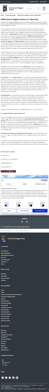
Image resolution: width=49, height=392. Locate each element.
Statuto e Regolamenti (5, 253)
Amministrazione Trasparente (7, 255)
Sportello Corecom (5, 350)
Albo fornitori (4, 330)
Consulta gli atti (4, 337)
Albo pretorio (3, 332)
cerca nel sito (29, 8)
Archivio (2, 290)
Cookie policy (8, 389)
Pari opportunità (4, 305)
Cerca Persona (5, 365)
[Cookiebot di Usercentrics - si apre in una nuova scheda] (42, 180)
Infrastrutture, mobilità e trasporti (8, 296)
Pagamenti (3, 345)
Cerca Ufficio (4, 364)
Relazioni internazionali (6, 314)
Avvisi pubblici (4, 276)
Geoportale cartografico (6, 339)
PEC (3, 361)
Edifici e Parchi (4, 261)
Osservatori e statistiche (6, 303)
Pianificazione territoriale (6, 307)
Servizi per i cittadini (5, 316)
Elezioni (2, 264)
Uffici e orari (3, 257)
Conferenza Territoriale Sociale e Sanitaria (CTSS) (11, 294)
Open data (3, 343)
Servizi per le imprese (5, 320)
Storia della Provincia (5, 259)
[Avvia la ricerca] (38, 8)
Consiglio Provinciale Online (7, 334)
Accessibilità (20, 389)
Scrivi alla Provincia (6, 362)
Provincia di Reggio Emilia (16, 8)
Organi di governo (4, 251)
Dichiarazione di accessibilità (30, 389)
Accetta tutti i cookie (40, 210)
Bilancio (2, 292)
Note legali (14, 389)
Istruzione (3, 298)
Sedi (3, 360)
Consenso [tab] (8, 184)
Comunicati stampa (11, 15)
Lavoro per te (3, 341)
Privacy (2, 389)
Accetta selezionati (24, 210)
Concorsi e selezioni (5, 278)
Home (2, 15)
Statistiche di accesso (41, 389)
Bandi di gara (3, 273)
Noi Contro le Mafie (5, 301)
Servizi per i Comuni (5, 318)
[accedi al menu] (44, 8)
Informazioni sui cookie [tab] (40, 184)
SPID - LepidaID (4, 347)
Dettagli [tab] (24, 184)
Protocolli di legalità (5, 312)
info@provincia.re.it (9, 387)
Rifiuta (8, 210)
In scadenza (3, 280)
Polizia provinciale (5, 309)
